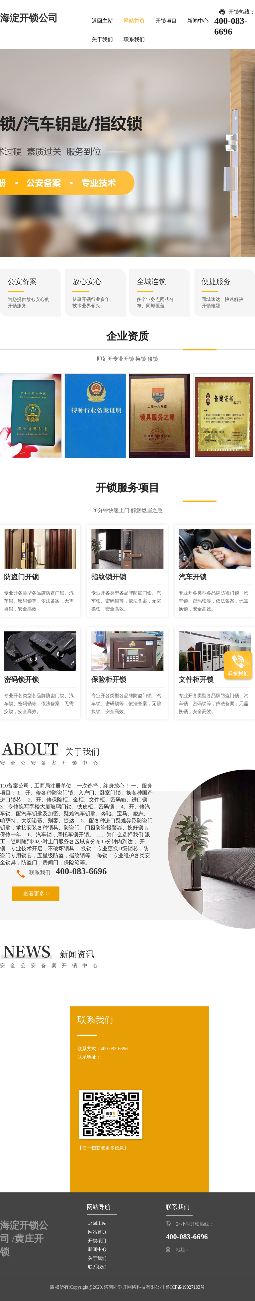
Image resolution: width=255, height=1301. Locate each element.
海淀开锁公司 (29, 18)
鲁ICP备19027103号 (184, 1287)
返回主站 (102, 21)
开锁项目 (166, 21)
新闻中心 (198, 21)
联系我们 (134, 39)
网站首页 (134, 21)
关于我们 (102, 39)
